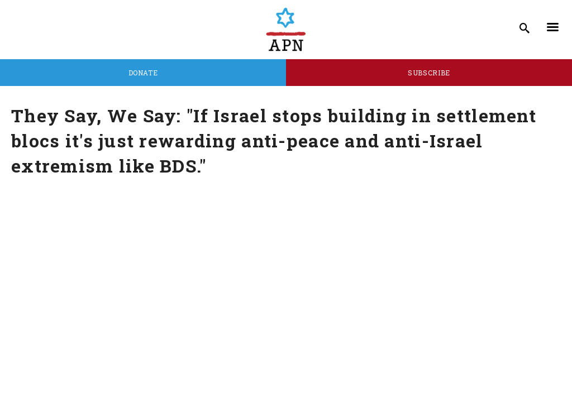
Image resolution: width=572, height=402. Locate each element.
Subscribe (429, 72)
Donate (143, 72)
